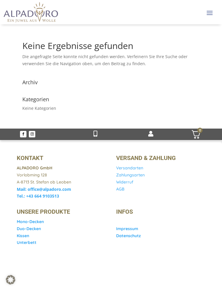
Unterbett (26, 242)
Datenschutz (128, 235)
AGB (120, 189)
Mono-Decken (30, 221)
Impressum (127, 228)
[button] (10, 279)
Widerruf (124, 182)
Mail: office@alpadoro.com (44, 189)
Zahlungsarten (130, 175)
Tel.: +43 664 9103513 (38, 196)
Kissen (23, 235)
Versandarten (129, 168)
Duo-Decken (29, 228)
